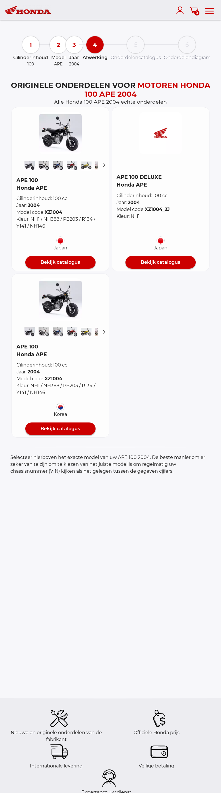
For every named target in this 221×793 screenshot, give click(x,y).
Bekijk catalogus (60, 262)
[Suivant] (104, 165)
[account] (181, 10)
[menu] (209, 10)
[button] (60, 133)
